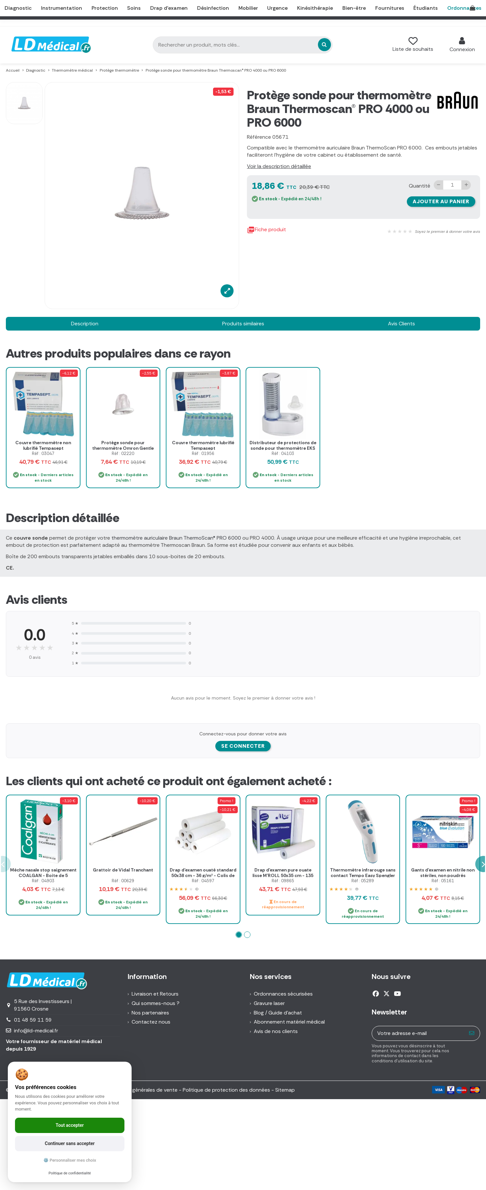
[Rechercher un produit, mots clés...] (324, 44)
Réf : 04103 (283, 453)
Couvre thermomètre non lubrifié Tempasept (43, 445)
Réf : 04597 (203, 881)
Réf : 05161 (443, 881)
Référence (259, 137)
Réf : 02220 (123, 453)
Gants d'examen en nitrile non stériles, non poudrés (443, 872)
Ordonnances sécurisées (283, 993)
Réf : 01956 (203, 453)
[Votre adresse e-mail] (418, 1033)
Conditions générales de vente (141, 1089)
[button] (239, 935)
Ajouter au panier (441, 201)
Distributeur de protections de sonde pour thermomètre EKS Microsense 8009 (283, 448)
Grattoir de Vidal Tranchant (123, 870)
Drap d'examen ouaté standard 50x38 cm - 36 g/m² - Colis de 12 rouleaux (203, 875)
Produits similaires (243, 323)
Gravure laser (269, 1003)
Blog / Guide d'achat (278, 1012)
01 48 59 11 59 (33, 1019)
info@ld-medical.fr (36, 1030)
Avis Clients (401, 323)
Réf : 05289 (362, 881)
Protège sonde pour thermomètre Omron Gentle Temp (123, 448)
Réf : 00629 (123, 881)
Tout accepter (70, 1125)
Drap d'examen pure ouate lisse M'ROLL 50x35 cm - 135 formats (282, 875)
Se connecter (243, 746)
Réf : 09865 (283, 881)
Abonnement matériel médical (289, 1021)
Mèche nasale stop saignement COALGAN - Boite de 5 (43, 872)
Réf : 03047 (43, 453)
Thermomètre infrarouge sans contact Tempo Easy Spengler (362, 872)
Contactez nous (151, 1021)
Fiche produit (266, 230)
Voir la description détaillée (279, 166)
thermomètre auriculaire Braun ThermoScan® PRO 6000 (176, 537)
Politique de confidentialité (70, 1173)
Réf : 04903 (43, 881)
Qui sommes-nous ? (155, 1003)
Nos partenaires (150, 1012)
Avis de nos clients (276, 1031)
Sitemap (285, 1089)
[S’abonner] (472, 1033)
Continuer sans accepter (70, 1143)
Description (84, 323)
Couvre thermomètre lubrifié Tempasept (203, 445)
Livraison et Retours (155, 993)
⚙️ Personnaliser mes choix (69, 1160)
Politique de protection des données (226, 1089)
